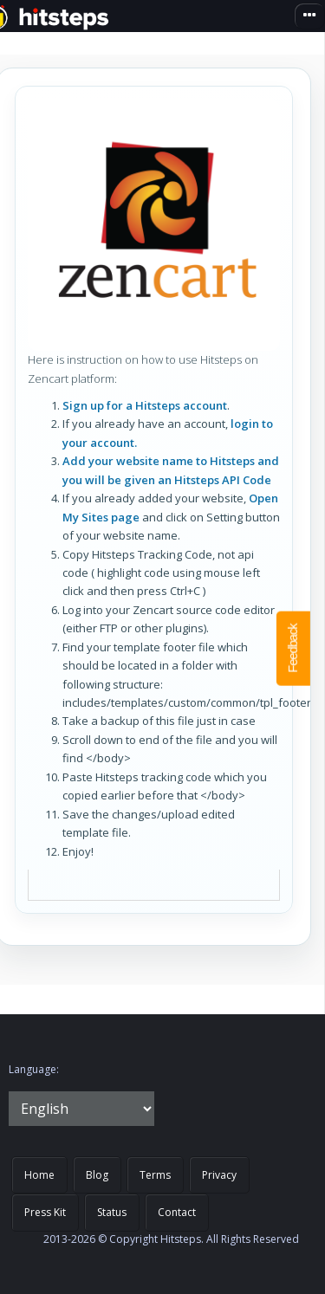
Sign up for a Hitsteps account (144, 405)
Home (39, 1175)
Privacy (219, 1175)
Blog (97, 1175)
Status (112, 1212)
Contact (177, 1212)
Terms (155, 1175)
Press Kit (45, 1212)
